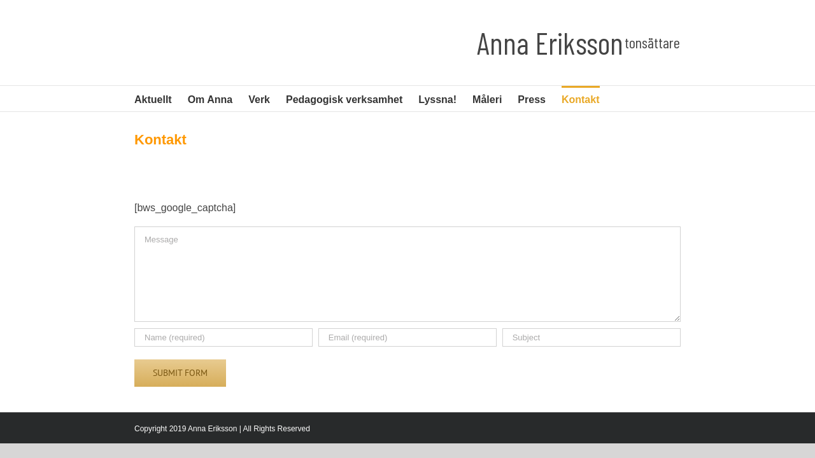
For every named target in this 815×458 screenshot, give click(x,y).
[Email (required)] (407, 337)
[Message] (407, 274)
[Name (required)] (223, 337)
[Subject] (591, 337)
